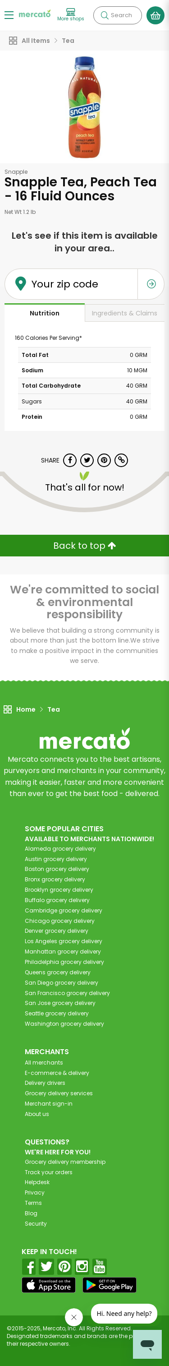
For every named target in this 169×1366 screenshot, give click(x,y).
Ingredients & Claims (124, 313)
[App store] (49, 1285)
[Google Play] (109, 1285)
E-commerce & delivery (57, 1073)
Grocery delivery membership (65, 1162)
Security (36, 1223)
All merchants (44, 1062)
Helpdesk (37, 1182)
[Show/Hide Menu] (9, 14)
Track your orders (49, 1172)
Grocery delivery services (59, 1093)
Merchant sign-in (49, 1103)
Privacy (35, 1192)
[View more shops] (70, 15)
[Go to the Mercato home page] (34, 12)
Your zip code (65, 284)
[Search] (117, 15)
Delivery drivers (45, 1083)
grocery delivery (60, 848)
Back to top (84, 545)
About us (37, 1114)
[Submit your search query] (105, 15)
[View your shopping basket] (155, 15)
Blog (31, 1213)
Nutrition (44, 313)
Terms (33, 1203)
